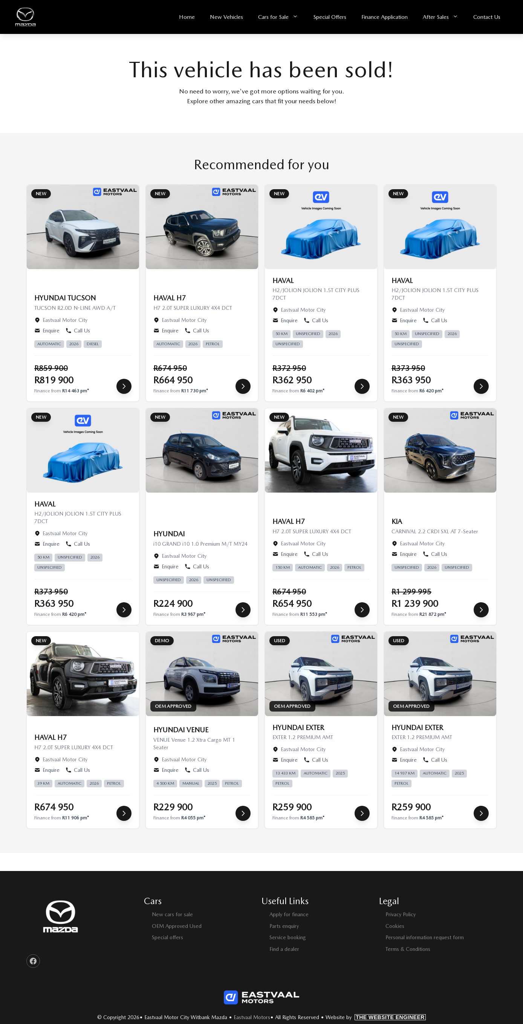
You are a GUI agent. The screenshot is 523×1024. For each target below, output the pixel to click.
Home (187, 17)
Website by (376, 1017)
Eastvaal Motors (252, 1017)
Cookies (394, 926)
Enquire (47, 331)
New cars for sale (172, 914)
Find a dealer (284, 949)
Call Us (78, 331)
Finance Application (384, 17)
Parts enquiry (284, 926)
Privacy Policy (400, 914)
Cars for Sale (282, 17)
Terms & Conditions (407, 949)
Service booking (287, 937)
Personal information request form (424, 937)
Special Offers (329, 17)
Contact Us (486, 17)
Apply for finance (289, 914)
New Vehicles (226, 17)
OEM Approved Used (177, 926)
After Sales (444, 17)
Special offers (167, 937)
